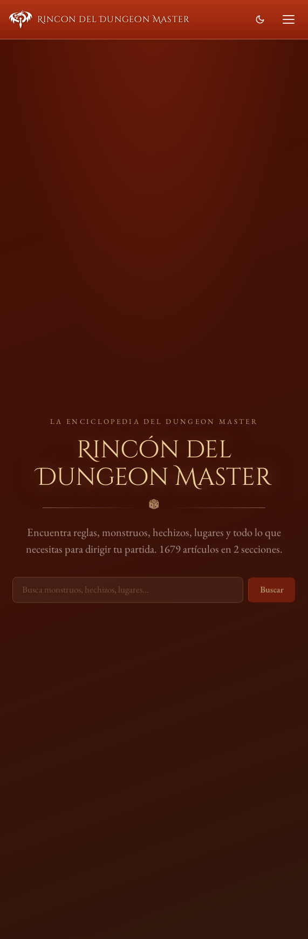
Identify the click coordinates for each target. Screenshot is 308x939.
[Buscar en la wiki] (128, 591)
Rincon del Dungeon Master (99, 19)
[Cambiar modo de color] (260, 19)
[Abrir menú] (288, 19)
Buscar (272, 590)
